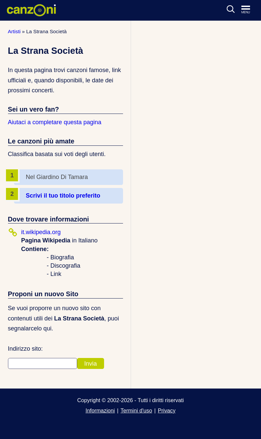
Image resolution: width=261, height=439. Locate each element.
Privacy (167, 410)
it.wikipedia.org (41, 232)
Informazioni (100, 410)
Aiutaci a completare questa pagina (54, 122)
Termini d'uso (136, 410)
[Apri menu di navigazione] (249, 10)
